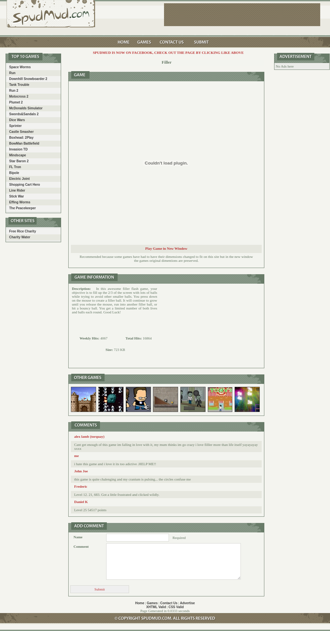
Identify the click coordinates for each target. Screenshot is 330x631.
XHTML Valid (156, 607)
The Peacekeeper (22, 208)
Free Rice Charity (22, 231)
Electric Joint (19, 179)
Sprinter (15, 126)
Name (78, 537)
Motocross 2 (18, 96)
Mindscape (17, 155)
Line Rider (17, 190)
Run (12, 73)
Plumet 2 (16, 102)
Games (152, 603)
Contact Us (168, 603)
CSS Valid (176, 607)
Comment (81, 546)
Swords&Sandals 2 (24, 114)
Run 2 (13, 90)
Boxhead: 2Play (21, 137)
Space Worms (20, 67)
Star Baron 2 (18, 161)
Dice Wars (17, 120)
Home (139, 603)
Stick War (16, 196)
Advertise (187, 603)
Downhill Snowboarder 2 (28, 79)
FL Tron (15, 167)
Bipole (14, 173)
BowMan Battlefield (24, 143)
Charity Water (19, 237)
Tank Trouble (19, 85)
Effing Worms (19, 202)
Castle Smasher (21, 132)
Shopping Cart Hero (24, 184)
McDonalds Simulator (25, 108)
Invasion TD (18, 149)
